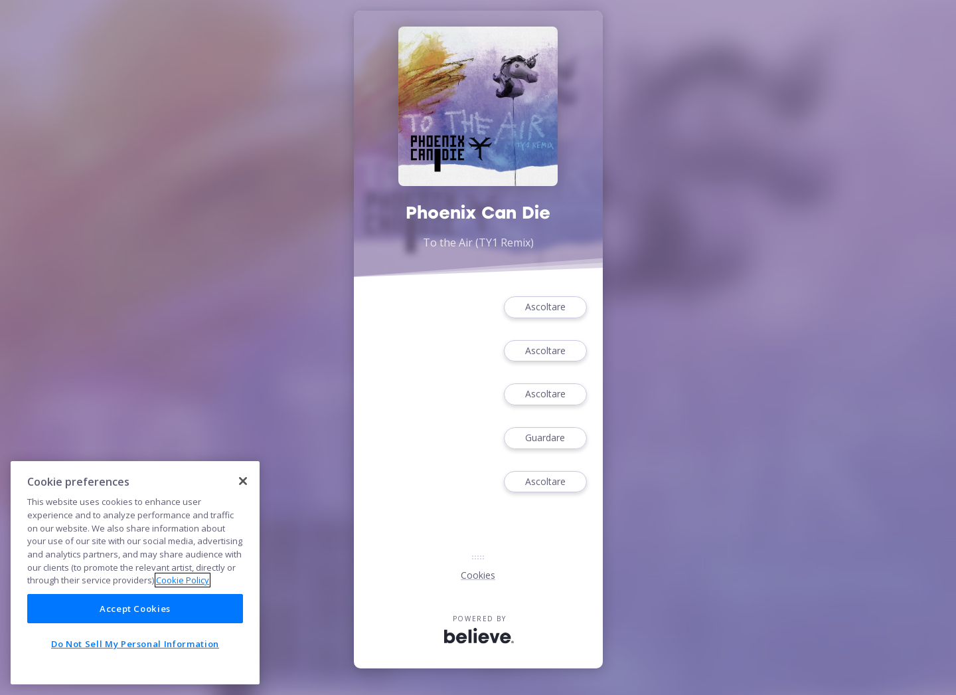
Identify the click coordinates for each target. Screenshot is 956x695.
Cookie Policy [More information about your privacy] (182, 580)
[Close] (243, 481)
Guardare (545, 438)
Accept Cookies (135, 609)
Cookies (478, 575)
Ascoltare (545, 307)
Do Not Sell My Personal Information (135, 644)
